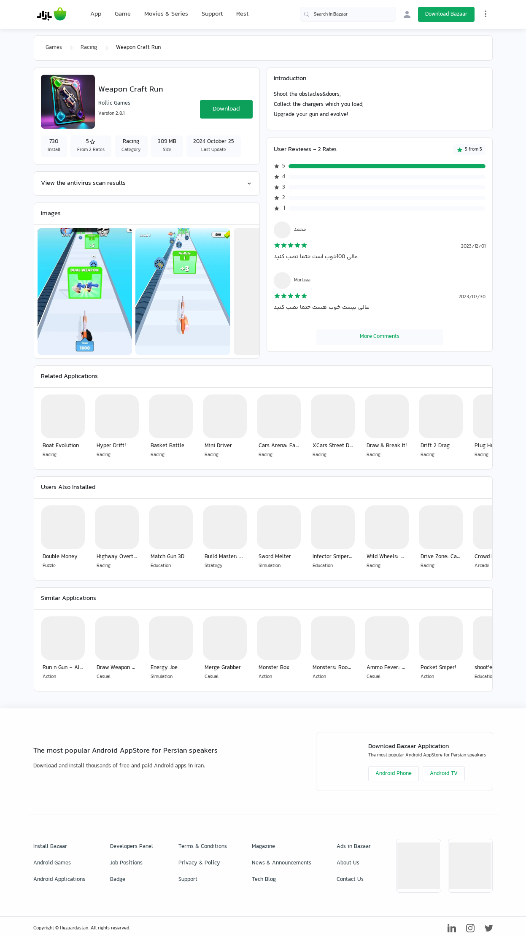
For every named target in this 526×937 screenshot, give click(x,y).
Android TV (444, 773)
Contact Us (350, 879)
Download (226, 109)
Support (212, 14)
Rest (242, 14)
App (95, 14)
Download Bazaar (446, 14)
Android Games (52, 863)
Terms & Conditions (202, 846)
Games (54, 47)
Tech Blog (264, 879)
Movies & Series (166, 14)
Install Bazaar (50, 846)
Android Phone (393, 773)
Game (123, 14)
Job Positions (126, 863)
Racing (89, 47)
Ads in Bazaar (354, 846)
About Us (348, 863)
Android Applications (59, 879)
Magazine (263, 846)
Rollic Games (114, 103)
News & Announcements (281, 863)
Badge (117, 879)
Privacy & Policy (199, 863)
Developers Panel (131, 846)
